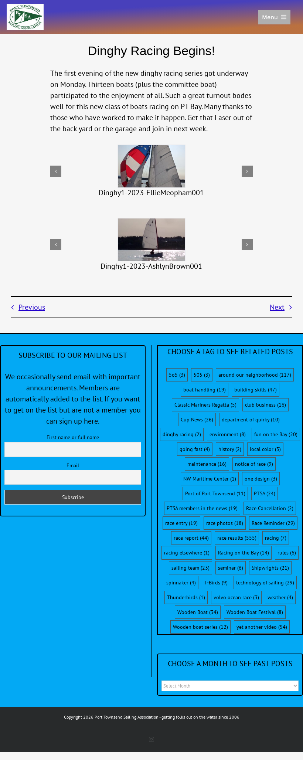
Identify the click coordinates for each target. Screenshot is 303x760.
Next (277, 307)
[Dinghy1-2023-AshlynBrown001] (151, 239)
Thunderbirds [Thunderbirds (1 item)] (186, 597)
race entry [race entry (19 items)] (181, 523)
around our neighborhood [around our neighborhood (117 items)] (254, 374)
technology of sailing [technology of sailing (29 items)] (265, 582)
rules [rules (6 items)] (287, 552)
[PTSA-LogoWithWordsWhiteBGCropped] (25, 7)
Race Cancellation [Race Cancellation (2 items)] (269, 508)
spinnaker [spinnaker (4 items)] (181, 582)
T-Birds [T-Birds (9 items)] (216, 582)
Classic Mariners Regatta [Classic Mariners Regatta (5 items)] (205, 404)
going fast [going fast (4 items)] (195, 449)
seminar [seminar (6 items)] (230, 567)
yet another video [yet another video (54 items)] (261, 627)
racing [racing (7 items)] (275, 538)
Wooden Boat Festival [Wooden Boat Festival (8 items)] (255, 612)
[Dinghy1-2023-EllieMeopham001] (151, 166)
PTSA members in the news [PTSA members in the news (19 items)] (202, 508)
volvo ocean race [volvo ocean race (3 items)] (236, 597)
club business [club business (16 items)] (265, 404)
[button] (55, 171)
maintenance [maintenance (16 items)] (207, 464)
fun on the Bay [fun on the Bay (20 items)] (275, 434)
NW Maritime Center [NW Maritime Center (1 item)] (209, 478)
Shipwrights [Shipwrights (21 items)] (270, 567)
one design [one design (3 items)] (261, 478)
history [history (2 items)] (229, 449)
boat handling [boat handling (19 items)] (204, 389)
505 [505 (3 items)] (202, 374)
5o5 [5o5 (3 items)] (177, 374)
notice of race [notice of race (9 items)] (254, 464)
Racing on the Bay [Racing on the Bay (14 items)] (243, 552)
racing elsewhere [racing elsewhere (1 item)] (187, 552)
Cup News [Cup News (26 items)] (197, 419)
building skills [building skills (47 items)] (255, 389)
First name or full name (73, 437)
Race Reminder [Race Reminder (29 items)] (273, 523)
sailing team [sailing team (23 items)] (190, 567)
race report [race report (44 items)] (191, 538)
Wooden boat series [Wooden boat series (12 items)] (200, 627)
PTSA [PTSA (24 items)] (264, 493)
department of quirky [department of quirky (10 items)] (251, 419)
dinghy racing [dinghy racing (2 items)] (182, 434)
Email (73, 465)
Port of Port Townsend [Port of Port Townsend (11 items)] (215, 493)
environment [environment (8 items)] (228, 434)
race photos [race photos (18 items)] (224, 523)
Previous (31, 307)
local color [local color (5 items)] (265, 449)
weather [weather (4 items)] (280, 597)
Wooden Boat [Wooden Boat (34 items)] (197, 612)
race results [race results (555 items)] (236, 538)
